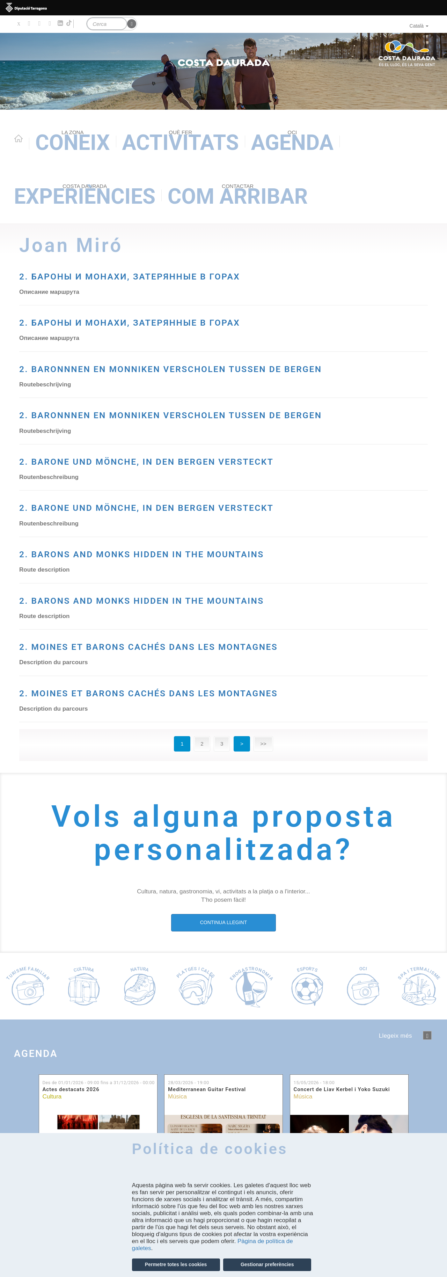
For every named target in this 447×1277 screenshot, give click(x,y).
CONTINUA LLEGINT (223, 1055)
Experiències (84, 196)
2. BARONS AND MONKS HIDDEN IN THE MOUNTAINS (181, 626)
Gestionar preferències (267, 1264)
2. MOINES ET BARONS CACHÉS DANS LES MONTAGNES (191, 752)
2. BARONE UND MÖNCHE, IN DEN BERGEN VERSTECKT (191, 500)
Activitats (180, 142)
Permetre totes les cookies (176, 1264)
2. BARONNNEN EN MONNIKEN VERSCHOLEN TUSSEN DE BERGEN (200, 375)
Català (419, 26)
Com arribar (238, 196)
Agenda (292, 142)
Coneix (72, 142)
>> (263, 876)
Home (18, 138)
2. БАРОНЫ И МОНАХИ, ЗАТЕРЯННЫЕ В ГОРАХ (212, 274)
